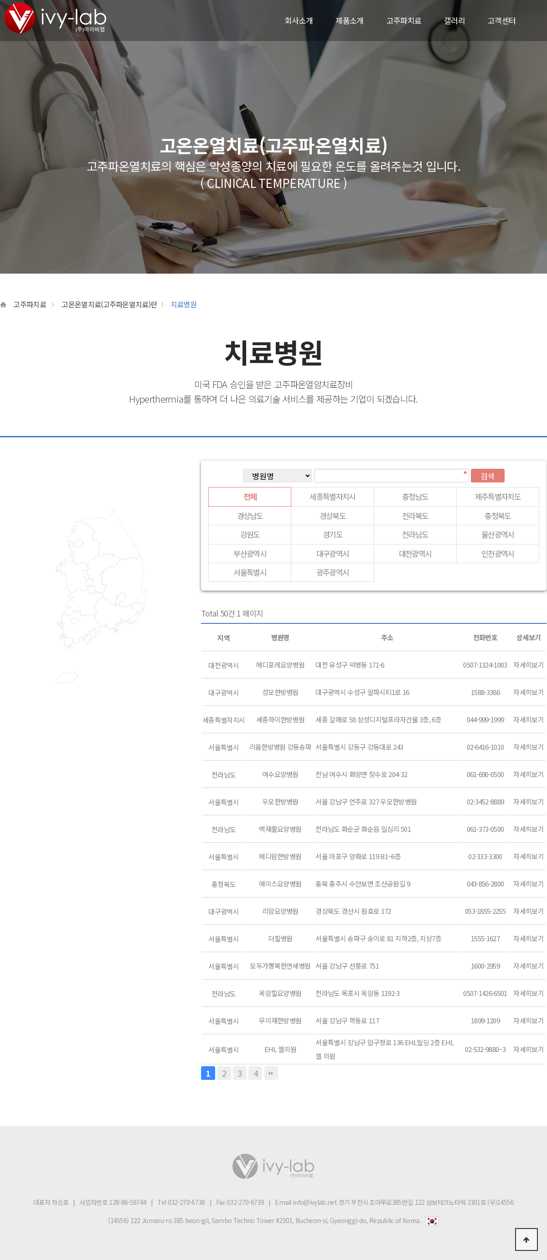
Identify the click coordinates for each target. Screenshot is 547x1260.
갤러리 (454, 20)
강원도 (250, 534)
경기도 (332, 534)
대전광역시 (415, 553)
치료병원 (183, 304)
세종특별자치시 (332, 496)
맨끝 (271, 1073)
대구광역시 (332, 553)
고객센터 (502, 20)
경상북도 (333, 515)
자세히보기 (528, 664)
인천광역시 (497, 553)
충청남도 (415, 496)
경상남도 (250, 515)
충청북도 (498, 515)
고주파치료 (404, 20)
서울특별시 (249, 572)
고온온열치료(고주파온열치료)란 (109, 304)
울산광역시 (497, 534)
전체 (250, 496)
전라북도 (415, 515)
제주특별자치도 (498, 496)
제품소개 (349, 20)
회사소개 (299, 20)
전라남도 (415, 534)
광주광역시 (332, 572)
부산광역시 (249, 553)
